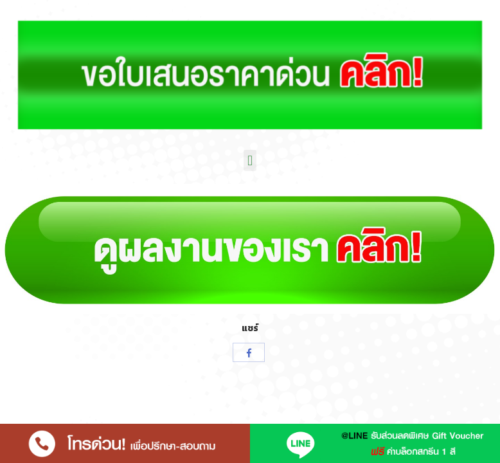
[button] (250, 160)
